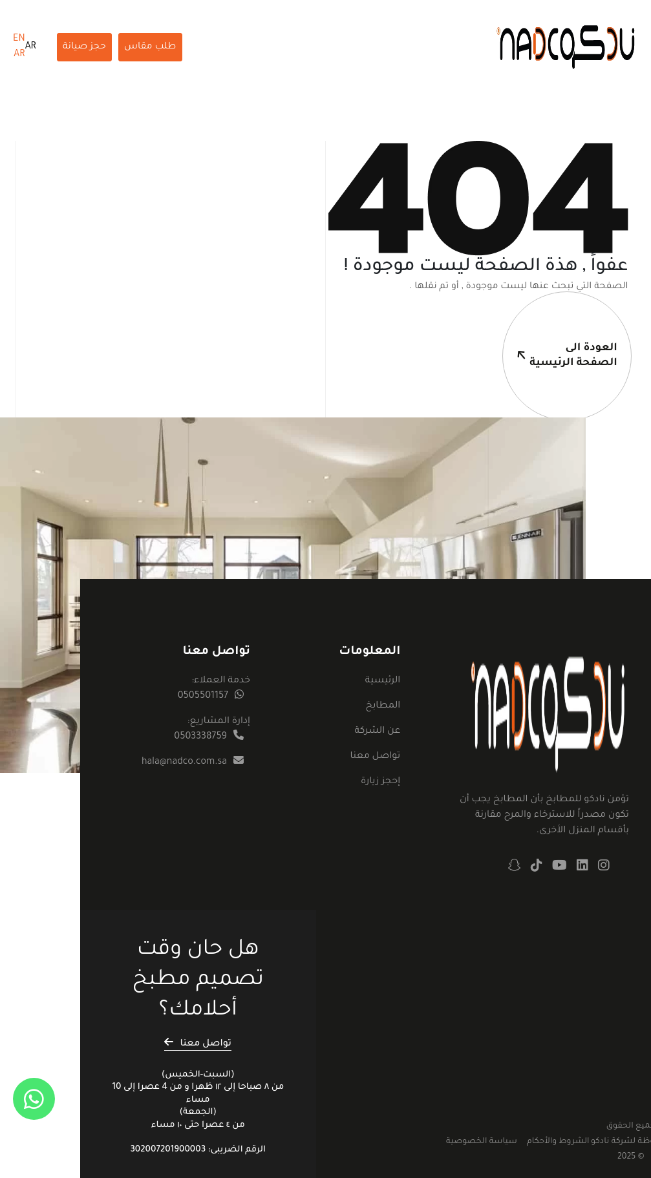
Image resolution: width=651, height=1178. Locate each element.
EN (19, 39)
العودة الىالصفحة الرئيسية (559, 330)
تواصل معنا (375, 757)
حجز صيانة (84, 47)
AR (30, 47)
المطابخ (382, 706)
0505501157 (203, 696)
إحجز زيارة (380, 782)
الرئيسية (382, 681)
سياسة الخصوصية (481, 1141)
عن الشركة (377, 731)
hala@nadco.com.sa (184, 762)
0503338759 (200, 737)
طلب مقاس (150, 47)
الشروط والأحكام (558, 1141)
